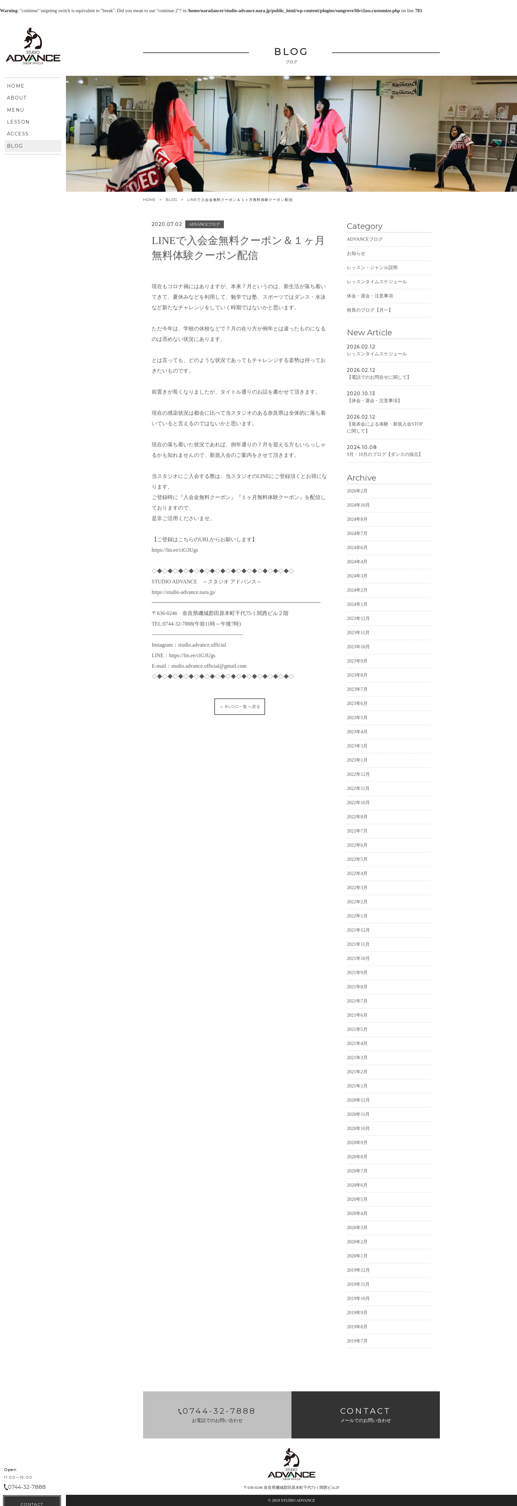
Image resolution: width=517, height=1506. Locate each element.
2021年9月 (357, 992)
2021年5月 (357, 1049)
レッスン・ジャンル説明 (372, 287)
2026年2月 (357, 511)
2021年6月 (357, 1035)
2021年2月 (357, 1092)
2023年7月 (357, 709)
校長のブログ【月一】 (370, 330)
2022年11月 (358, 808)
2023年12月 (358, 638)
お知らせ (356, 273)
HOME (149, 200)
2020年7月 (357, 1191)
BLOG (171, 199)
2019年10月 (358, 1318)
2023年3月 (357, 766)
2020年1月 (357, 1276)
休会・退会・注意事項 (370, 316)
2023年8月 (357, 695)
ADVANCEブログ (365, 259)
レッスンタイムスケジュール (377, 301)
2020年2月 (357, 1262)
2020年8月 (357, 1177)
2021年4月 (357, 1063)
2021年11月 (358, 964)
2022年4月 (357, 893)
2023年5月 (357, 737)
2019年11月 (358, 1304)
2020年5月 (357, 1219)
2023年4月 (357, 752)
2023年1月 (357, 780)
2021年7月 (357, 1021)
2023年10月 (358, 667)
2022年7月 (357, 851)
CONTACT (31, 235)
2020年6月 (357, 1205)
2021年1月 (357, 1106)
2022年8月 (357, 837)
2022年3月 (357, 907)
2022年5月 (357, 879)
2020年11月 (358, 1134)
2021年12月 (358, 950)
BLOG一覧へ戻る (239, 726)
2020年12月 (358, 1120)
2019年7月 (357, 1361)
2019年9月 (357, 1332)
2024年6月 (357, 567)
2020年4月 (357, 1233)
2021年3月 (357, 1077)
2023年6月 (357, 723)
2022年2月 (357, 922)
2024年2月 (357, 610)
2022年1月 (357, 936)
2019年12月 (358, 1290)
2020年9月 (357, 1162)
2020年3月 (357, 1247)
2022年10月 (358, 822)
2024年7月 (357, 553)
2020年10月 (358, 1148)
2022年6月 (357, 865)
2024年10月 (358, 525)
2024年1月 (357, 624)
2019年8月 (357, 1347)
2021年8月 (357, 1007)
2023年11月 (358, 652)
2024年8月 (357, 539)
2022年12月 (358, 794)
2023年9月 (357, 681)
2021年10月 (358, 978)
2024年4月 (357, 582)
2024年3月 (357, 596)
